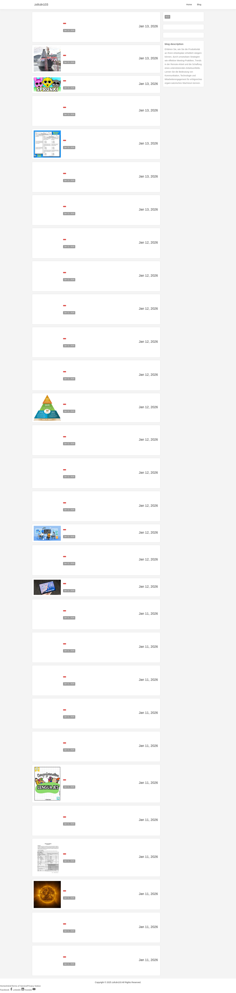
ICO (167, 16)
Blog (199, 4)
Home (189, 4)
